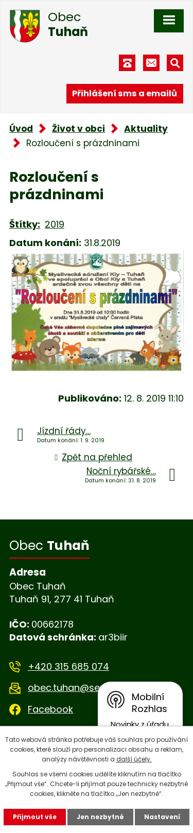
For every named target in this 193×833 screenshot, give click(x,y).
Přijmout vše (35, 816)
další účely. (134, 759)
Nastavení (162, 816)
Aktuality (146, 129)
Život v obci (78, 129)
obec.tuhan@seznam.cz (82, 687)
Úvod (21, 129)
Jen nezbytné (100, 816)
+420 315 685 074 (68, 666)
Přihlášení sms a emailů (124, 93)
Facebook (50, 709)
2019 (54, 224)
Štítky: (24, 224)
